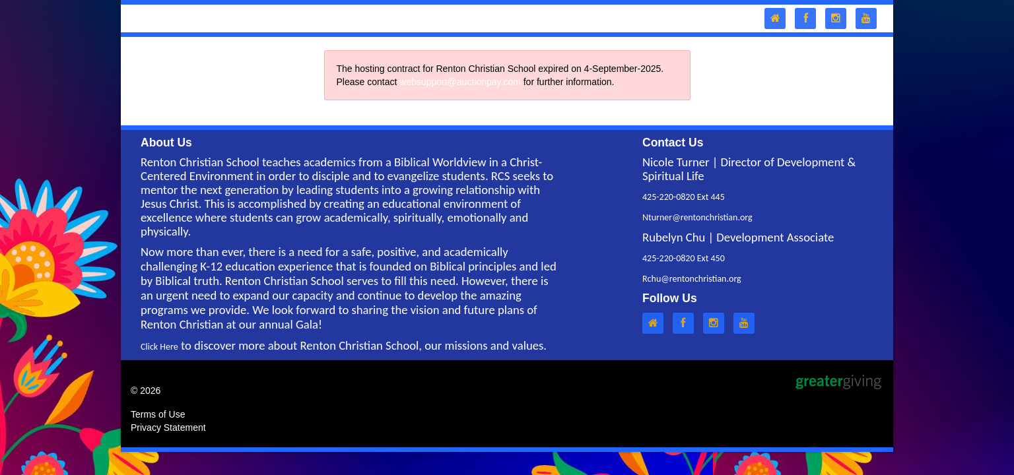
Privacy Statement (168, 427)
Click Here (159, 346)
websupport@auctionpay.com (460, 82)
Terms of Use (158, 414)
